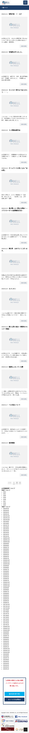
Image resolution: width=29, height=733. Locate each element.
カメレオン (12, 288)
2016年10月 (6, 630)
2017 (4, 501)
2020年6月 (6, 549)
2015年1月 (6, 669)
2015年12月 (6, 648)
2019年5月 (6, 573)
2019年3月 (6, 576)
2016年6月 (6, 637)
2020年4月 (6, 553)
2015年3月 (6, 665)
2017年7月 (6, 613)
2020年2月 (6, 556)
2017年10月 (6, 608)
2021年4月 (6, 530)
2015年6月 (6, 659)
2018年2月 (6, 600)
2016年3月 (6, 643)
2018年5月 (6, 595)
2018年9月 (6, 588)
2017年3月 (6, 621)
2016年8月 (6, 634)
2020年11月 (6, 540)
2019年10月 (6, 564)
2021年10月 (6, 519)
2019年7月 (6, 569)
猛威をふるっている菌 (16, 367)
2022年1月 (6, 514)
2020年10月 (6, 541)
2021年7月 (6, 525)
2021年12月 (6, 516)
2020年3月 (6, 554)
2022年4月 (6, 508)
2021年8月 (6, 523)
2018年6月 (6, 593)
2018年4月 (6, 597)
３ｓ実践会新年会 (14, 130)
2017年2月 (6, 623)
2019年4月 (6, 575)
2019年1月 (6, 580)
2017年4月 (6, 619)
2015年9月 (6, 654)
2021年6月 (6, 527)
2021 (4, 494)
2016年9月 (6, 632)
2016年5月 (6, 639)
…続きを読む (23, 46)
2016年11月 (6, 628)
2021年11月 (6, 518)
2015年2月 (6, 667)
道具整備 (11, 443)
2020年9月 (6, 543)
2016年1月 (6, 646)
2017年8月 (6, 611)
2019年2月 (6, 578)
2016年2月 (6, 645)
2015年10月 (6, 652)
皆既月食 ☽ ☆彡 (15, 14)
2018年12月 (6, 582)
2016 (4, 503)
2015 (4, 505)
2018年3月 (6, 599)
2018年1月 (6, 602)
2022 (4, 492)
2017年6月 (6, 615)
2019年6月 (6, 571)
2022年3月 (6, 510)
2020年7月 (6, 547)
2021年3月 (6, 532)
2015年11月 (6, 650)
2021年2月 (6, 534)
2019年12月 (6, 560)
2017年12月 (6, 604)
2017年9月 (6, 610)
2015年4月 (6, 663)
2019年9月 (6, 565)
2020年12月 (6, 538)
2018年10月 (6, 586)
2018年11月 (6, 584)
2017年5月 (6, 617)
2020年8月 (6, 545)
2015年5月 (6, 661)
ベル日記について (14, 405)
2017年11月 (6, 606)
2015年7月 (6, 658)
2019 (4, 497)
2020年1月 (6, 558)
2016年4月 (6, 641)
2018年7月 (6, 591)
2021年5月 (6, 529)
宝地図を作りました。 (16, 52)
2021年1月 (6, 536)
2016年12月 (6, 626)
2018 (4, 499)
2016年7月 (6, 635)
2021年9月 (6, 521)
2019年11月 (6, 562)
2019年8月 (6, 567)
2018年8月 (6, 589)
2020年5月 (6, 551)
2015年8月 (6, 656)
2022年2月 (6, 512)
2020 (4, 495)
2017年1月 (6, 624)
